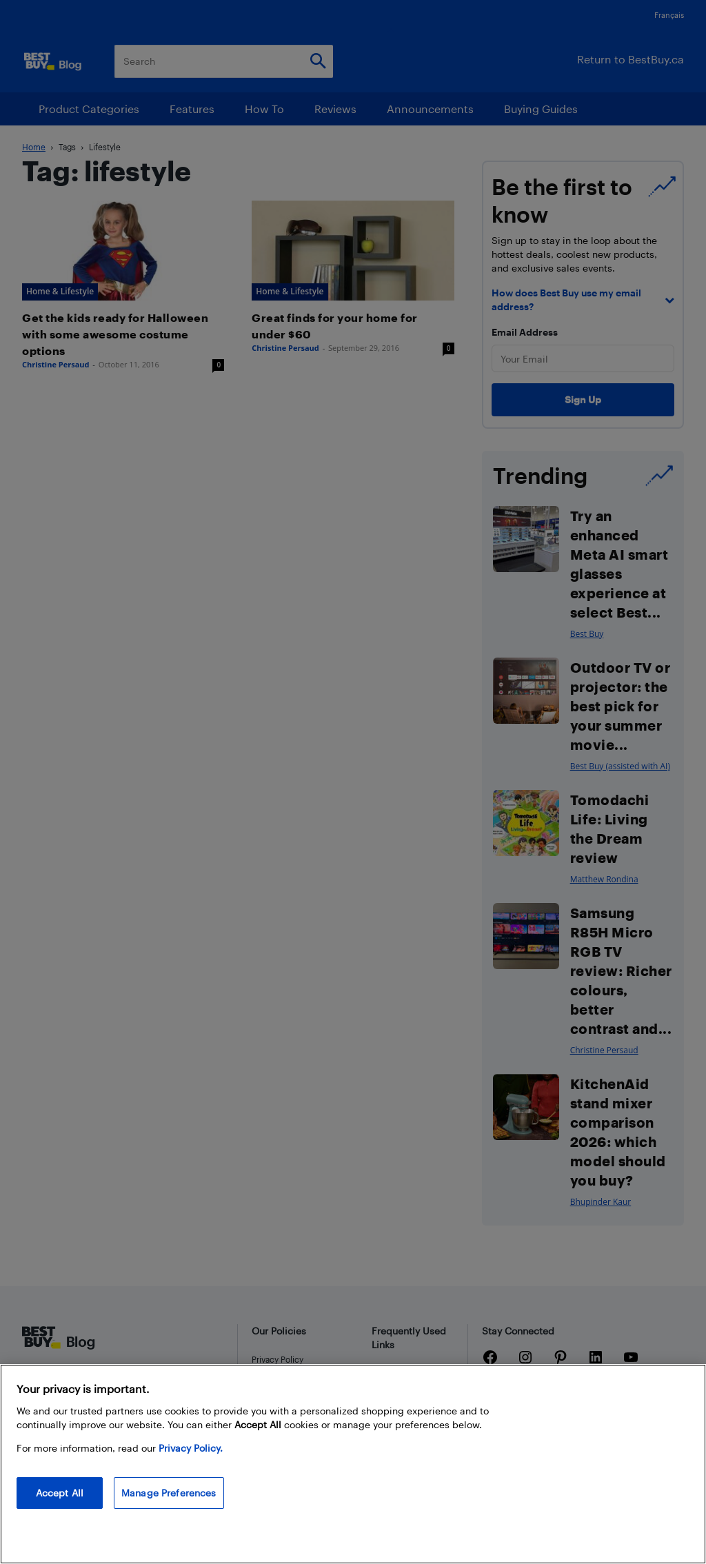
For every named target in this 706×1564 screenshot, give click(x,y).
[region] (353, 1464)
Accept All (59, 1493)
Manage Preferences (168, 1493)
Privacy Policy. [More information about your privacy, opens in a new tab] (191, 1448)
